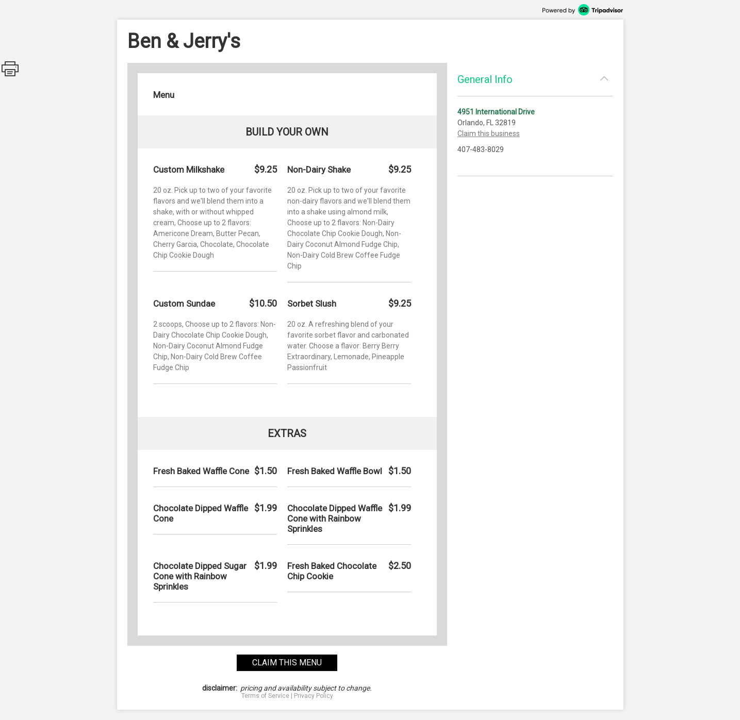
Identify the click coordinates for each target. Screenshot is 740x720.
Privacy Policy (313, 695)
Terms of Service (265, 695)
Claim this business (488, 133)
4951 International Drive (496, 112)
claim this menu (287, 662)
